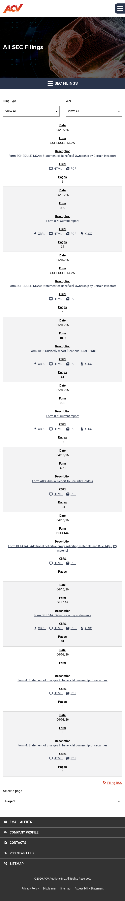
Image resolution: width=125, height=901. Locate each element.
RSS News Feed (19, 853)
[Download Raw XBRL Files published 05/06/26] (40, 364)
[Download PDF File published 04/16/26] (71, 494)
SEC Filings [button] (63, 83)
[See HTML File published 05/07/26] (56, 299)
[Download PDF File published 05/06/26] (71, 364)
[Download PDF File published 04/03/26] (71, 693)
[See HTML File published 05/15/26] (56, 169)
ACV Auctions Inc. (54, 878)
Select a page (12, 791)
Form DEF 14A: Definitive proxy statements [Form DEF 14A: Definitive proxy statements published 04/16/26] (62, 615)
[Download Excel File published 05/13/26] (86, 234)
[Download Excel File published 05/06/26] (86, 364)
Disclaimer (49, 888)
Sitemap (14, 864)
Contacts (15, 843)
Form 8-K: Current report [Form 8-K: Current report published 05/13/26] (62, 221)
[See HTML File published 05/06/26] (56, 364)
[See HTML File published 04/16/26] (56, 494)
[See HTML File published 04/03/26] (56, 693)
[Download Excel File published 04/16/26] (86, 628)
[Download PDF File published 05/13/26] (71, 234)
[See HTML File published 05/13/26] (56, 234)
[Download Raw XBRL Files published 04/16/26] (40, 628)
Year (68, 101)
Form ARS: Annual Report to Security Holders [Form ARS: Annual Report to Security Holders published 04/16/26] (62, 481)
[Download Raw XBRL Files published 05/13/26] (40, 234)
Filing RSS (112, 783)
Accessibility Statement (89, 888)
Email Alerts (18, 822)
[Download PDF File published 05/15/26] (71, 169)
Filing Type (10, 101)
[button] (120, 8)
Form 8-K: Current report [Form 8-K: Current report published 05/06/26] (62, 416)
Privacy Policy (30, 888)
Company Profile (21, 832)
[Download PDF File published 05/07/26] (71, 299)
